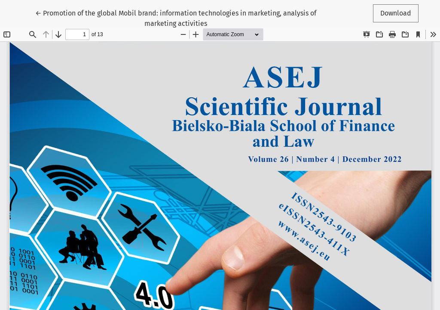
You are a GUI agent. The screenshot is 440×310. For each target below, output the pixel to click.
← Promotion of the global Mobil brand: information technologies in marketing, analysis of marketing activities (175, 18)
